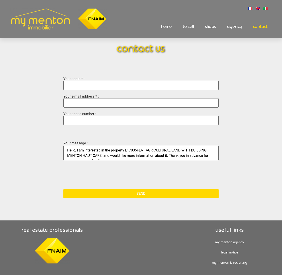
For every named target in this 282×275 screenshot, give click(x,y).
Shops (210, 26)
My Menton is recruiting (229, 263)
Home (166, 26)
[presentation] (97, 175)
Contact (260, 26)
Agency (234, 26)
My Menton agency (229, 242)
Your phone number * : (141, 118)
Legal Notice (229, 252)
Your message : (75, 143)
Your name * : (141, 83)
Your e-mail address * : (141, 101)
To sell (188, 26)
